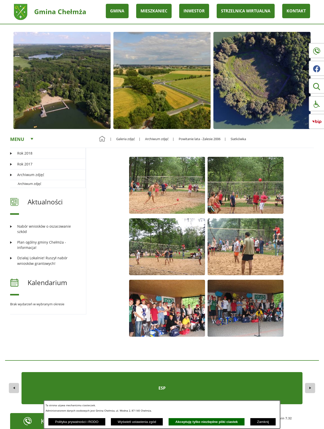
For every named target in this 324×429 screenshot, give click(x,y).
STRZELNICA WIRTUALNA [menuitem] (245, 11)
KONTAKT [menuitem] (296, 11)
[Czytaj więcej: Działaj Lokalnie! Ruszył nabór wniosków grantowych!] (45, 261)
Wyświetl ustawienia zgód (137, 422)
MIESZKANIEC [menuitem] (153, 11)
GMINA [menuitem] (117, 11)
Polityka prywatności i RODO (76, 422)
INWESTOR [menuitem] (194, 11)
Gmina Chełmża (60, 11)
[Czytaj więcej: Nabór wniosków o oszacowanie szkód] (45, 229)
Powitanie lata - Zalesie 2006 (199, 139)
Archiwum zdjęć (29, 183)
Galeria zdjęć (125, 139)
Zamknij (263, 422)
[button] (316, 86)
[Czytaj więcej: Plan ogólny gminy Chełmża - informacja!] (45, 245)
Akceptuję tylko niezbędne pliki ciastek (206, 422)
